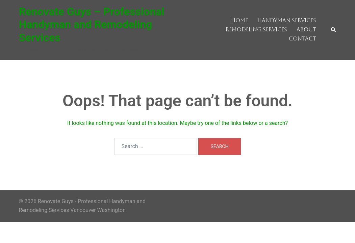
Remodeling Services (256, 29)
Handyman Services (286, 20)
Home (239, 20)
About (306, 29)
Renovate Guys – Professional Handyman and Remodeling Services (91, 24)
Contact (302, 38)
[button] (333, 30)
